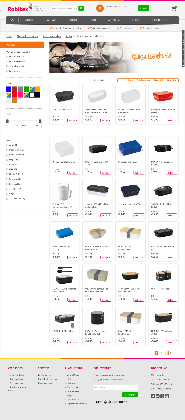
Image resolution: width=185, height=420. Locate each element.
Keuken (69, 36)
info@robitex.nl (164, 389)
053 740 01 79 (183, 37)
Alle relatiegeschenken (27, 36)
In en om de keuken (52, 36)
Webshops (29, 20)
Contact (183, 62)
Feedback (183, 51)
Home (12, 19)
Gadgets (73, 20)
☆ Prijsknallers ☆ (160, 20)
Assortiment (113, 20)
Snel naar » (52, 20)
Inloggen (143, 8)
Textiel (93, 20)
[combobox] (64, 8)
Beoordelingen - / (116, 6)
